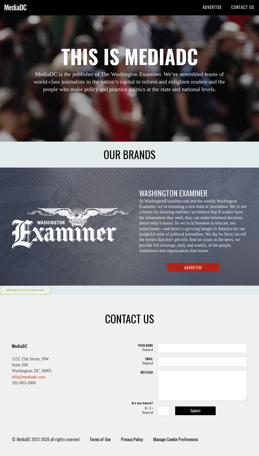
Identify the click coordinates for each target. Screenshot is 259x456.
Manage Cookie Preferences (25, 290)
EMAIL (141, 361)
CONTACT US (242, 7)
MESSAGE (147, 372)
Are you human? (142, 403)
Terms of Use (100, 439)
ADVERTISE (212, 7)
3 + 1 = (141, 410)
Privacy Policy (132, 439)
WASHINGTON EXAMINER (173, 192)
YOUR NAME (141, 347)
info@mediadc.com (28, 377)
